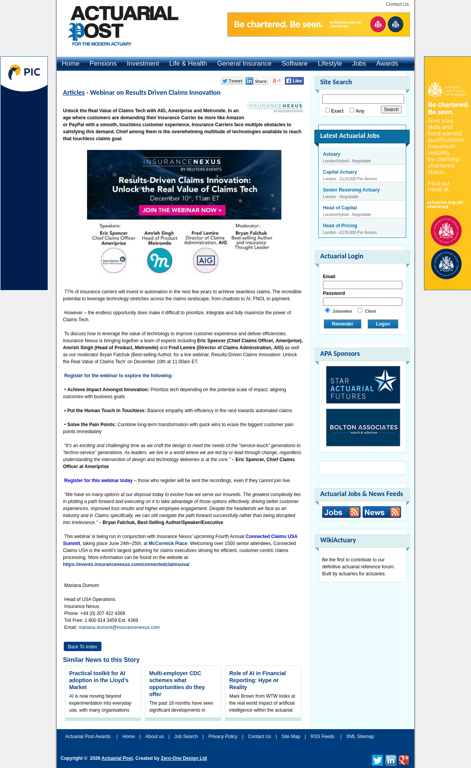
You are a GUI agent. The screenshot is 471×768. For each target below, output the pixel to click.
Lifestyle (330, 63)
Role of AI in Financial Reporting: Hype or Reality (257, 680)
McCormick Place (168, 543)
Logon (383, 324)
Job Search (186, 736)
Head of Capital (340, 208)
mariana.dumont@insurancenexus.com (119, 627)
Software (295, 63)
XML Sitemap (360, 736)
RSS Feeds (322, 736)
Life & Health (188, 63)
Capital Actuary (340, 172)
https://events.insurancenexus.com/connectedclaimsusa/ (126, 564)
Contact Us (397, 4)
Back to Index (82, 647)
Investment (143, 63)
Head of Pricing (340, 225)
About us (154, 736)
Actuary (331, 154)
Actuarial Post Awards (88, 736)
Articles (74, 92)
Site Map (291, 736)
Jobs (359, 63)
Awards (387, 63)
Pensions (103, 63)
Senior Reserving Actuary (351, 190)
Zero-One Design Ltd (184, 758)
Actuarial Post (117, 758)
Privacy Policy (222, 736)
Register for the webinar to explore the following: (119, 375)
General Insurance (244, 63)
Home (70, 63)
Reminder (342, 324)
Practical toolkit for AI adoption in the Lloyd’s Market (99, 680)
